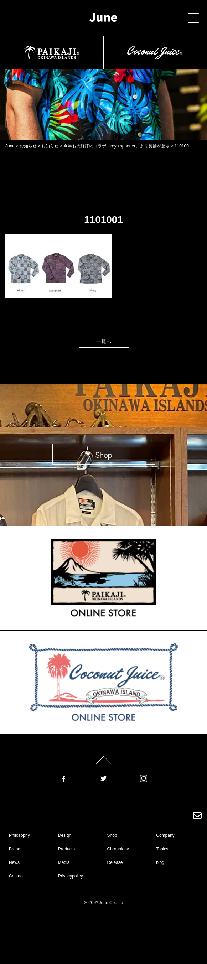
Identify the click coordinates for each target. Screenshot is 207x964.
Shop (112, 835)
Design (64, 835)
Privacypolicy (70, 876)
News (14, 862)
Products (66, 848)
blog (160, 862)
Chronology (118, 848)
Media (64, 862)
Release (115, 862)
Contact (16, 876)
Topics (162, 848)
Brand (14, 848)
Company (165, 835)
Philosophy (19, 835)
